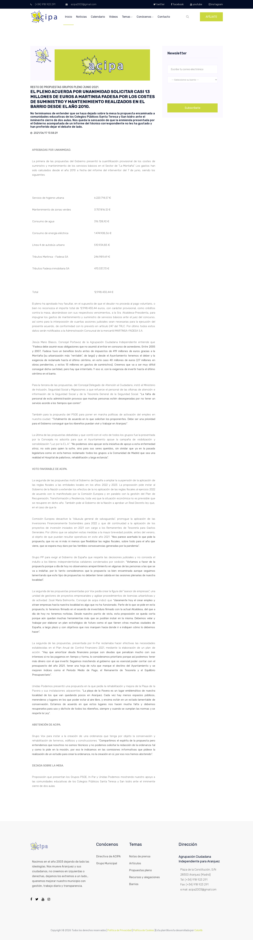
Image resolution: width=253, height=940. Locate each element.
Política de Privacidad (120, 930)
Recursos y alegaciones (144, 877)
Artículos (135, 863)
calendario (98, 16)
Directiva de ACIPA (108, 856)
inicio (68, 16)
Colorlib (198, 930)
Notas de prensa (139, 856)
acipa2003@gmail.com (81, 4)
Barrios (133, 884)
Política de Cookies (143, 930)
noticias (81, 16)
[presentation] (193, 92)
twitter (159, 4)
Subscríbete (192, 107)
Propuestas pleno (140, 870)
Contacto (164, 16)
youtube (196, 4)
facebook (177, 4)
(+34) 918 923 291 (42, 4)
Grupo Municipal (106, 863)
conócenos (145, 16)
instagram (216, 4)
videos (113, 16)
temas (127, 16)
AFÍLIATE (211, 16)
